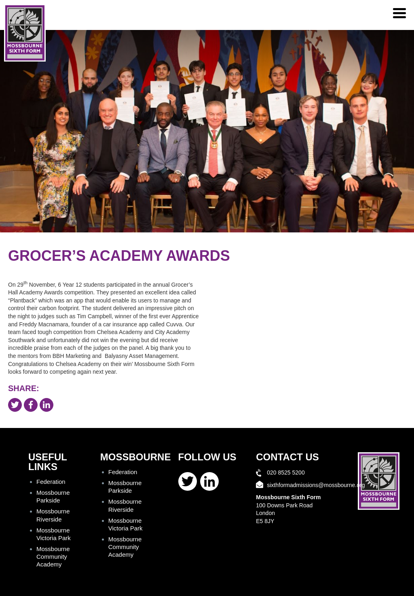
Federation (50, 481)
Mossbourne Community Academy (53, 556)
